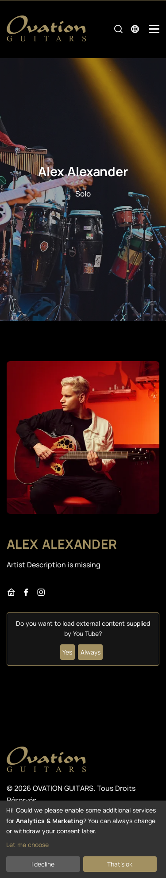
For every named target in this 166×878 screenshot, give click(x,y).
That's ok (119, 864)
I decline (42, 864)
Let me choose (27, 844)
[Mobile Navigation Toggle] (154, 29)
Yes (67, 652)
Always (90, 652)
